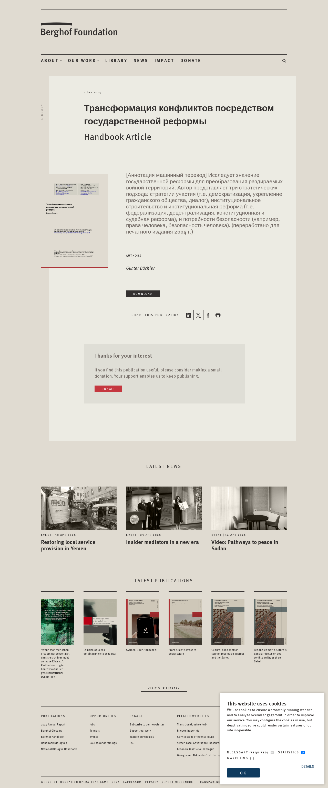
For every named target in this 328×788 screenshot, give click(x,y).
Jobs (92, 724)
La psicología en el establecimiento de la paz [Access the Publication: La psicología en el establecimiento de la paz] (100, 651)
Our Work (82, 60)
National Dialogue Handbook (59, 749)
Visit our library (164, 688)
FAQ (132, 743)
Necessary (248, 752)
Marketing (238, 758)
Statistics (288, 752)
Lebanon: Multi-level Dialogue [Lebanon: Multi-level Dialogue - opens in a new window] (195, 749)
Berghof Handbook (52, 737)
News (141, 60)
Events (94, 737)
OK (243, 773)
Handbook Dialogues (54, 743)
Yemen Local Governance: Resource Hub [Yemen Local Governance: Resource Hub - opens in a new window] (201, 743)
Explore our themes (142, 737)
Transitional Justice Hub (192, 724)
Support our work (140, 730)
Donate (190, 60)
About (50, 60)
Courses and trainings (103, 743)
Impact (164, 60)
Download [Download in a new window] (142, 294)
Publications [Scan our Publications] (53, 716)
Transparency (210, 782)
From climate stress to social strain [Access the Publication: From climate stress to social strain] (182, 651)
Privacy (151, 782)
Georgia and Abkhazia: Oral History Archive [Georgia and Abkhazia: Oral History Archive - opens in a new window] (203, 755)
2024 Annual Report (53, 724)
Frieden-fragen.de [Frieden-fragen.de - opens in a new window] (188, 730)
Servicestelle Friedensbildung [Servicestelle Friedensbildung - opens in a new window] (195, 737)
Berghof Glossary (51, 730)
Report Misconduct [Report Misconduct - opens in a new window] (178, 782)
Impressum (132, 782)
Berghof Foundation (79, 30)
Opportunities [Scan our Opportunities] (103, 716)
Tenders (95, 730)
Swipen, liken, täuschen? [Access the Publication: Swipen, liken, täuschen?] (141, 650)
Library (116, 60)
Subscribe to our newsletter (147, 724)
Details (307, 766)
